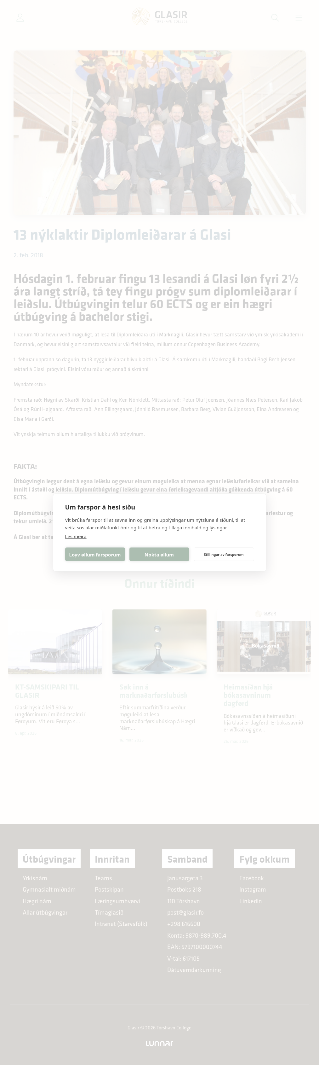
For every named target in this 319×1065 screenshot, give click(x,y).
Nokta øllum (159, 554)
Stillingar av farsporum (223, 554)
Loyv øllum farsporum (95, 554)
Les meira (76, 536)
